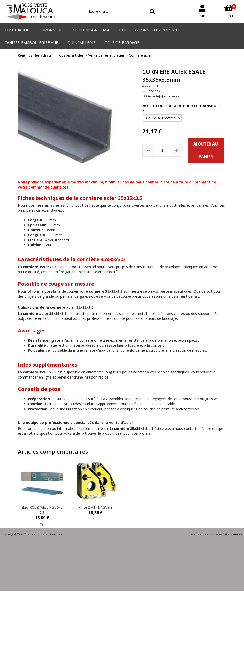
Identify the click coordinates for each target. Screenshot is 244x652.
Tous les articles (70, 55)
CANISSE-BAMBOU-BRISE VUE (31, 42)
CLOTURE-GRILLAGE (91, 29)
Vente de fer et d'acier (106, 55)
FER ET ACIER (16, 29)
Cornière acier (140, 55)
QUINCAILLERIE (81, 42)
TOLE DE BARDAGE (122, 42)
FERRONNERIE (50, 29)
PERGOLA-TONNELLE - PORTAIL (148, 29)
